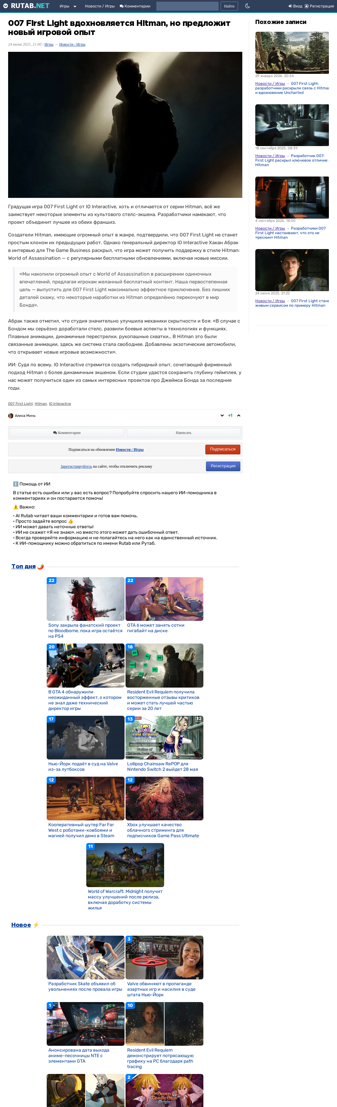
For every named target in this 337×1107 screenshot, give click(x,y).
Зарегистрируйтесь (76, 466)
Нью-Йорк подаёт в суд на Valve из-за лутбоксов (83, 766)
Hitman (41, 404)
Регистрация (223, 465)
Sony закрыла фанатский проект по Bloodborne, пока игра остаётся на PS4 (85, 630)
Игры (64, 6)
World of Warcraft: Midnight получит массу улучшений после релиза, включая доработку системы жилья (125, 900)
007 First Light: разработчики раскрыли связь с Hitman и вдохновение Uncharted (293, 88)
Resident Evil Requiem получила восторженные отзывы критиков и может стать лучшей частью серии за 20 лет (163, 700)
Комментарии (135, 6)
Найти (229, 6)
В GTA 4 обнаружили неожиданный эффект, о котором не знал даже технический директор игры (85, 700)
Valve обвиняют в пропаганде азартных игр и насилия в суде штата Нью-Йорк (161, 989)
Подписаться (222, 449)
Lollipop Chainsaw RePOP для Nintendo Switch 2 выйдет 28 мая (162, 766)
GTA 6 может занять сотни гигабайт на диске (156, 627)
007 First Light (20, 404)
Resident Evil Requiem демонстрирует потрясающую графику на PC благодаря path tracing (160, 1058)
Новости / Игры (100, 6)
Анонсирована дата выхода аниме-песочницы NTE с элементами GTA (78, 1055)
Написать (183, 432)
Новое (21, 925)
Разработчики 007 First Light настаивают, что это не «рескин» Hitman (290, 233)
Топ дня (23, 566)
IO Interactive (60, 404)
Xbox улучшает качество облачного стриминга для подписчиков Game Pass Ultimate (163, 830)
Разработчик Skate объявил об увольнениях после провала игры (85, 986)
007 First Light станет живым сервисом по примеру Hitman (293, 303)
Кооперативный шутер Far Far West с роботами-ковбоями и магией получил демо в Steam (81, 830)
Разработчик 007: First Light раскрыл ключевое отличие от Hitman (294, 160)
